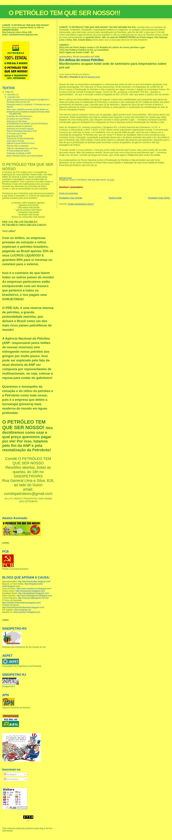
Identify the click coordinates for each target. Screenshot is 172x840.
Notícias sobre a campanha (17, 146)
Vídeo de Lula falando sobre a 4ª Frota (22, 148)
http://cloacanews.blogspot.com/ (30, 591)
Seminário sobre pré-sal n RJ (18, 102)
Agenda (10, 107)
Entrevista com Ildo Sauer (17, 121)
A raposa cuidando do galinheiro (19, 126)
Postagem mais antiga (159, 198)
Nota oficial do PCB (14, 136)
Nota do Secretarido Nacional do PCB (22, 131)
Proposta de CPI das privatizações (20, 138)
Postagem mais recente (70, 198)
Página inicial (115, 198)
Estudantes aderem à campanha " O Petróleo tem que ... (29, 104)
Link (28, 821)
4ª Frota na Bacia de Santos (18, 151)
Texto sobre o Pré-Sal (15, 141)
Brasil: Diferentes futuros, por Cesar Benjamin (25, 156)
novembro (11, 97)
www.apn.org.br (93, 77)
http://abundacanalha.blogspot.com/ (34, 581)
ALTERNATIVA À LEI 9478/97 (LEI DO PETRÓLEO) (27, 124)
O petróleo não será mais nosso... (20, 116)
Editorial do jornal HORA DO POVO (21, 143)
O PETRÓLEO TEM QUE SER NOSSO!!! (64, 12)
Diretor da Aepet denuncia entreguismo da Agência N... (28, 100)
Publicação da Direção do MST (19, 153)
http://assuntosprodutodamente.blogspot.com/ (23, 607)
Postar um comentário (68, 193)
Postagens (10, 774)
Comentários (11, 779)
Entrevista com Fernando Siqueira (20, 129)
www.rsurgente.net (22, 610)
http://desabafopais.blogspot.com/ (33, 593)
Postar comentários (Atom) (81, 204)
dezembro (11, 95)
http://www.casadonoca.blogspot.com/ (33, 588)
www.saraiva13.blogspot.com (26, 612)
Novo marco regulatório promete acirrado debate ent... (28, 109)
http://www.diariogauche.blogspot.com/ (34, 595)
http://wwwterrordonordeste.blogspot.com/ (21, 603)
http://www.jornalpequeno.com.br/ (33, 598)
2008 (7, 92)
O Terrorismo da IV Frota (16, 134)
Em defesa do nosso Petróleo (18, 119)
